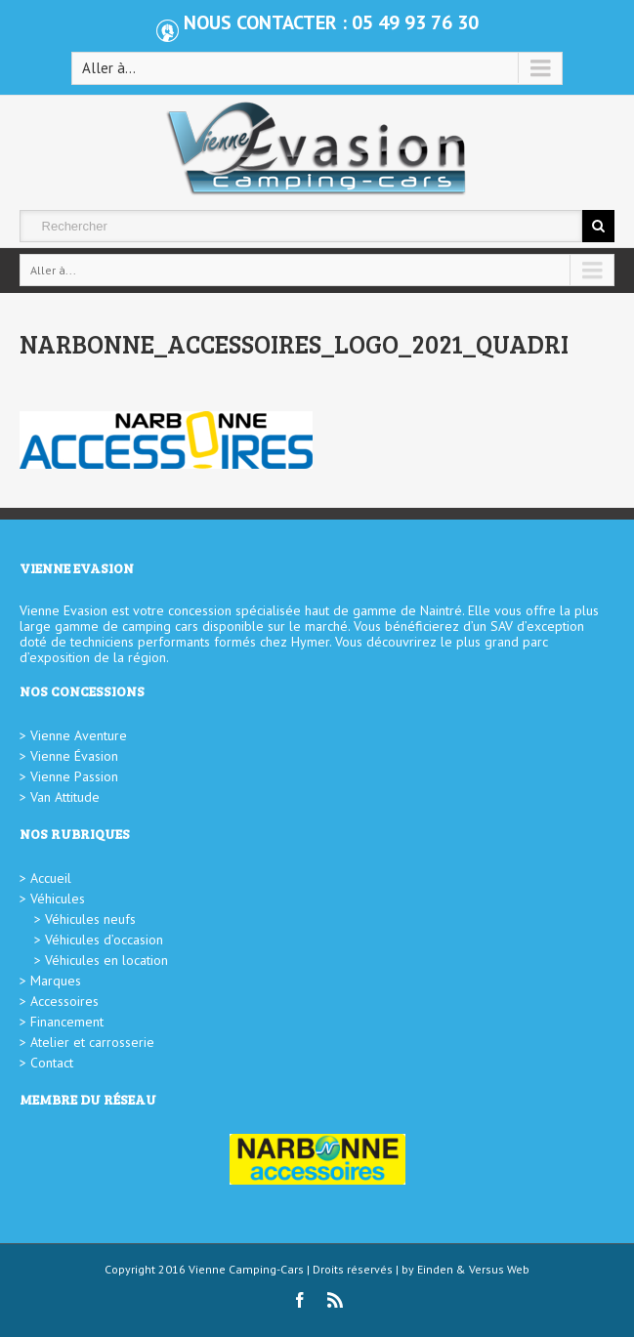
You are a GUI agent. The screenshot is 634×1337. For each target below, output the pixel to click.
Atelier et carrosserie (92, 1042)
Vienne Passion (74, 776)
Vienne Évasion (74, 756)
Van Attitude (65, 797)
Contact (51, 1062)
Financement (67, 1021)
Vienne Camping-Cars (246, 1269)
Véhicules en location (106, 960)
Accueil (50, 878)
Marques (55, 980)
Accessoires (64, 1001)
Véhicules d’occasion (104, 939)
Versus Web (499, 1269)
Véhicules (57, 898)
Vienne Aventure (78, 735)
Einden (435, 1269)
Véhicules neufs (90, 919)
